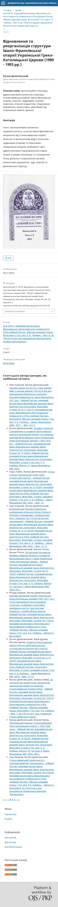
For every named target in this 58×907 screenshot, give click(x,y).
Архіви (18, 10)
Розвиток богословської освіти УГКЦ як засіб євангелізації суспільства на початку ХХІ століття (30, 645)
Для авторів (10, 842)
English (8, 818)
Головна (7, 10)
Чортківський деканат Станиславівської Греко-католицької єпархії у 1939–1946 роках (30, 726)
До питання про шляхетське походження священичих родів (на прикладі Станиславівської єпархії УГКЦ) (31, 684)
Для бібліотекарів (13, 846)
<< (4, 799)
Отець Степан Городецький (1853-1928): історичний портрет (32, 474)
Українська (10, 814)
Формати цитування (15, 311)
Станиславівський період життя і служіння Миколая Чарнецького (27, 762)
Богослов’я (9, 363)
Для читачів (10, 837)
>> (18, 799)
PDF (9, 258)
